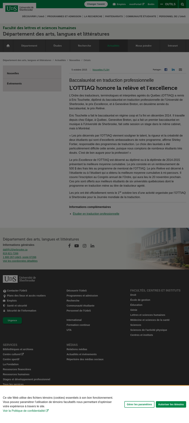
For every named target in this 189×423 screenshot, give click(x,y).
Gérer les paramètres (139, 404)
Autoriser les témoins (171, 404)
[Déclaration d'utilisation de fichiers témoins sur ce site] (94, 404)
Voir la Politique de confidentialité (24, 410)
